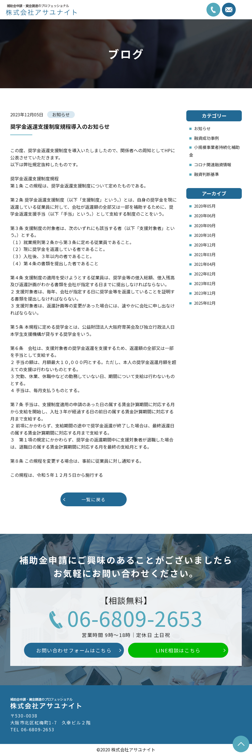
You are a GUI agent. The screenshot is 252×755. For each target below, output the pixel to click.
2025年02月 (205, 303)
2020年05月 (205, 206)
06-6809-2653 (135, 618)
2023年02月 (205, 283)
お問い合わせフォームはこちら (74, 650)
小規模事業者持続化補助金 (214, 151)
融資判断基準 (206, 174)
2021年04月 (205, 264)
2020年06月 (205, 215)
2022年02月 (205, 274)
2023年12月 (205, 293)
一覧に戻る (93, 499)
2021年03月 (205, 254)
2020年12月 (205, 245)
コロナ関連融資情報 (212, 164)
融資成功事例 (206, 138)
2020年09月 (205, 225)
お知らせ (202, 128)
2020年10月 (205, 235)
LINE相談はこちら (178, 650)
